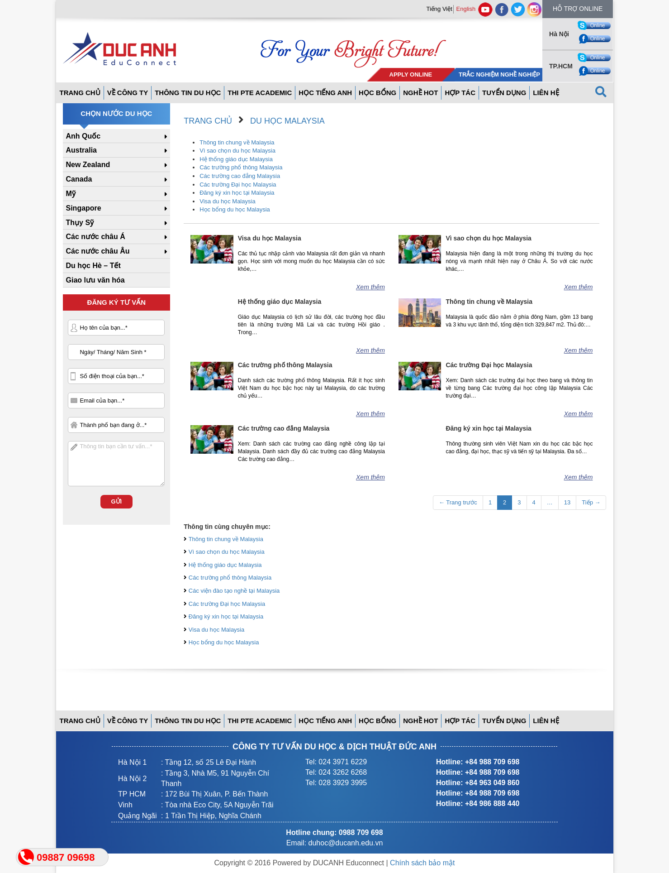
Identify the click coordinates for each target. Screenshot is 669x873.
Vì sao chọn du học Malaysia (237, 150)
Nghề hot (420, 92)
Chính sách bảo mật (422, 863)
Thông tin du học (188, 92)
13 (567, 502)
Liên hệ (546, 92)
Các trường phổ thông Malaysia (240, 167)
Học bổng (377, 92)
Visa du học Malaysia (227, 201)
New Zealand (88, 164)
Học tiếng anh (325, 92)
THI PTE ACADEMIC (260, 92)
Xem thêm (370, 287)
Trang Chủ (80, 92)
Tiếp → (591, 502)
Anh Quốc (83, 136)
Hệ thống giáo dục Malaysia (236, 159)
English (466, 8)
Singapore (83, 208)
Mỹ (71, 193)
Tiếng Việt (439, 8)
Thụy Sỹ (80, 222)
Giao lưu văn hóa (95, 280)
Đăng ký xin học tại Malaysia (236, 192)
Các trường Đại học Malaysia (237, 184)
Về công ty (127, 92)
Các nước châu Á (95, 236)
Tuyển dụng (504, 92)
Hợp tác (460, 92)
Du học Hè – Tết (93, 265)
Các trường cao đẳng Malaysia (239, 176)
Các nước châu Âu (98, 251)
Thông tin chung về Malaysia (236, 142)
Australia (81, 150)
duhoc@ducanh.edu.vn (345, 843)
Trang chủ (208, 120)
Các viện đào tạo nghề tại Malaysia (234, 590)
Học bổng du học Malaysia (234, 209)
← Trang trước (458, 502)
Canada (79, 179)
